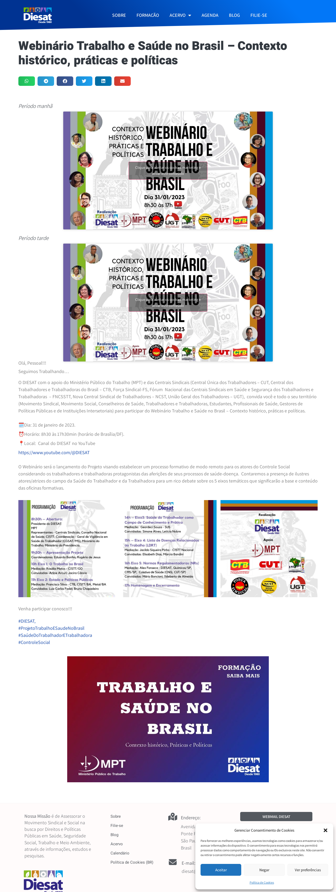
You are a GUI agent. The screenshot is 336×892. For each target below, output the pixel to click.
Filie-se (117, 825)
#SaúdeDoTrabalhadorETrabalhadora (55, 635)
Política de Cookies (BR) (132, 862)
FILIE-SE (258, 15)
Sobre (116, 816)
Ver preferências (308, 869)
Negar (264, 869)
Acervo (117, 844)
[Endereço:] (173, 817)
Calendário (120, 853)
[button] (325, 830)
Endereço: (191, 818)
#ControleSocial (34, 642)
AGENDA (210, 15)
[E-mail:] (173, 862)
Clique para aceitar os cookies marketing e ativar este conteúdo (168, 170)
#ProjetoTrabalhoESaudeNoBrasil (51, 628)
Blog (114, 835)
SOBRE (119, 15)
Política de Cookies (262, 882)
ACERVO (180, 15)
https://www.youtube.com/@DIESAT (54, 452)
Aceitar (221, 869)
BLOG (234, 15)
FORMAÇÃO (147, 15)
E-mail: (188, 863)
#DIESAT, (27, 621)
